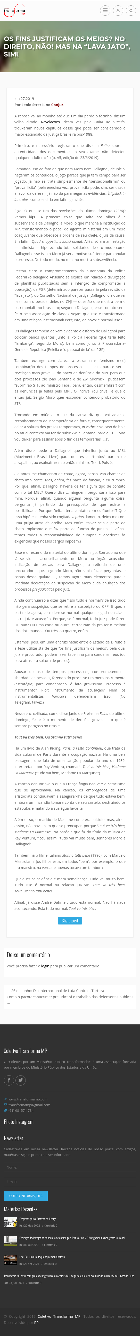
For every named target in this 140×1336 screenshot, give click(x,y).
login (45, 966)
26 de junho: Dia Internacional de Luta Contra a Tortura (55, 990)
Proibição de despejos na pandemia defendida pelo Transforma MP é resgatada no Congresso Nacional (72, 1238)
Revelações (50, 121)
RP (36, 1322)
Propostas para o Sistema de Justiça (37, 1219)
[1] (34, 216)
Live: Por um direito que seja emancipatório (42, 1257)
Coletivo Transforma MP (59, 1316)
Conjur (57, 104)
